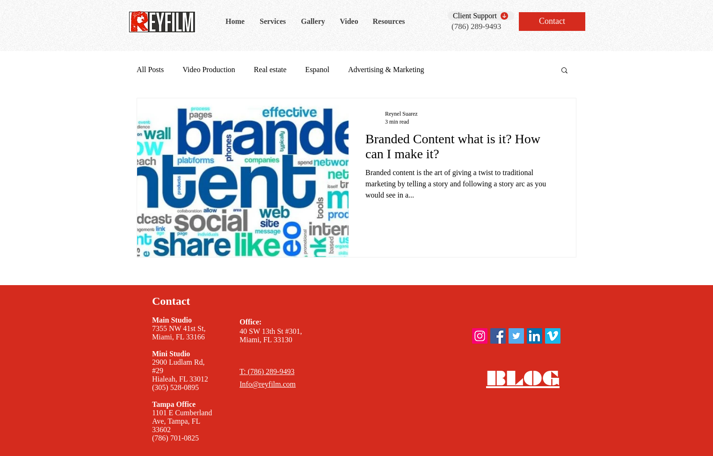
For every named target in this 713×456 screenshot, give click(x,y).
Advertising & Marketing (386, 70)
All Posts (150, 70)
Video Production (208, 70)
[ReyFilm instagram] (479, 336)
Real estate (270, 70)
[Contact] (552, 21)
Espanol (317, 70)
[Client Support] (481, 15)
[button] (564, 71)
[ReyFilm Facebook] (498, 336)
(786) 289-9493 (476, 26)
